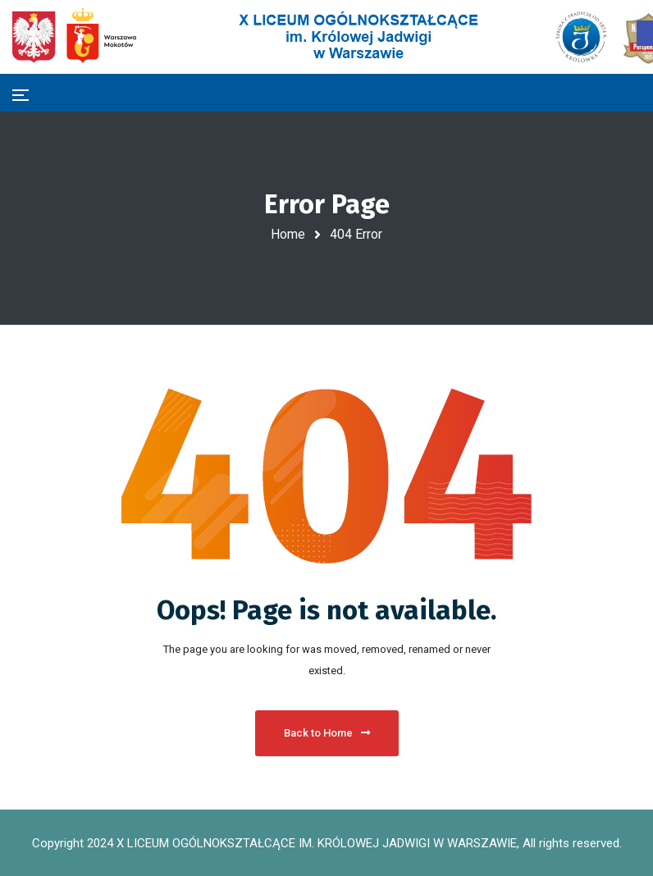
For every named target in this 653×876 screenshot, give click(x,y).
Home (288, 234)
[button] (645, 33)
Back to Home (327, 733)
